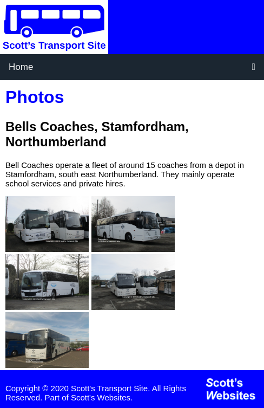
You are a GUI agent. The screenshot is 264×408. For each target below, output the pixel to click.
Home (21, 67)
